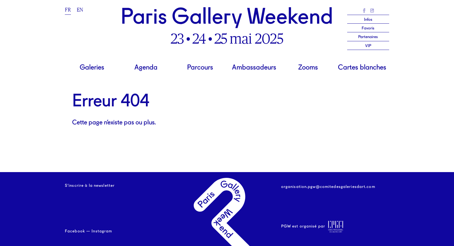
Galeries (92, 67)
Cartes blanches (362, 67)
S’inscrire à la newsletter (90, 186)
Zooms (308, 67)
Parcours (200, 67)
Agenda (146, 67)
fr (68, 10)
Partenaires (368, 37)
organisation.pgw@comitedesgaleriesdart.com (328, 187)
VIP (368, 46)
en (80, 10)
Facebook (75, 231)
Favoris (368, 28)
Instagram (101, 231)
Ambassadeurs (254, 67)
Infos (368, 20)
